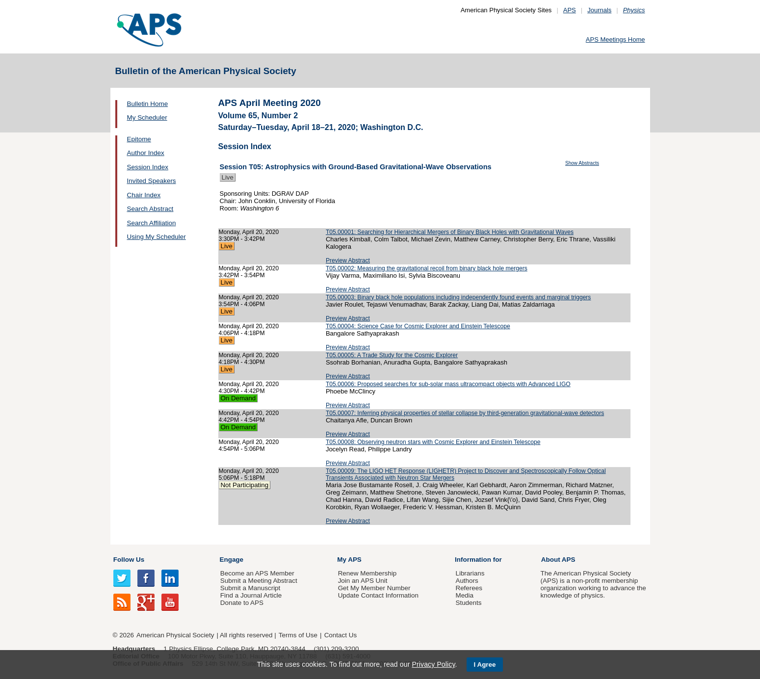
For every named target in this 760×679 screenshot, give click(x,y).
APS (569, 10)
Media (464, 595)
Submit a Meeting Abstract (258, 580)
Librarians (469, 573)
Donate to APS (241, 602)
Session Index (147, 167)
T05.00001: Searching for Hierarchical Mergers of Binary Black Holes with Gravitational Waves (450, 232)
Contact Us (340, 635)
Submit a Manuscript (250, 588)
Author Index (145, 153)
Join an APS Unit (363, 580)
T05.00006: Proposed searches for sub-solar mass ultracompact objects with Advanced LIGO (448, 384)
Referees (468, 588)
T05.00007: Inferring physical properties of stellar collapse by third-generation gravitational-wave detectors (465, 413)
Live (228, 177)
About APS (558, 559)
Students (468, 602)
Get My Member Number (374, 588)
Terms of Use (298, 635)
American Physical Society (175, 635)
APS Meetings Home (615, 39)
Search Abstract (150, 208)
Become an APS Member (257, 573)
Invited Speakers (151, 180)
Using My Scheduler (156, 236)
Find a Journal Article (251, 595)
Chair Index (144, 195)
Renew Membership (367, 573)
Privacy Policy (433, 664)
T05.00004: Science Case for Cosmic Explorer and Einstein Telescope (418, 326)
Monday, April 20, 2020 (249, 232)
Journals (599, 10)
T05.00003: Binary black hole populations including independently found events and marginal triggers (458, 297)
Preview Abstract (348, 260)
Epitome (139, 139)
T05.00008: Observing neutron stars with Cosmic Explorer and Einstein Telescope (433, 442)
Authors (466, 580)
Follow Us (128, 559)
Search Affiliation (151, 223)
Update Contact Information (378, 595)
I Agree (485, 664)
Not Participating (245, 485)
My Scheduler (147, 117)
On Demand (238, 398)
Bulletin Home (147, 103)
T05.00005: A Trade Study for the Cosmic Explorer (392, 355)
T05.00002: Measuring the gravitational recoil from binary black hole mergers (426, 268)
